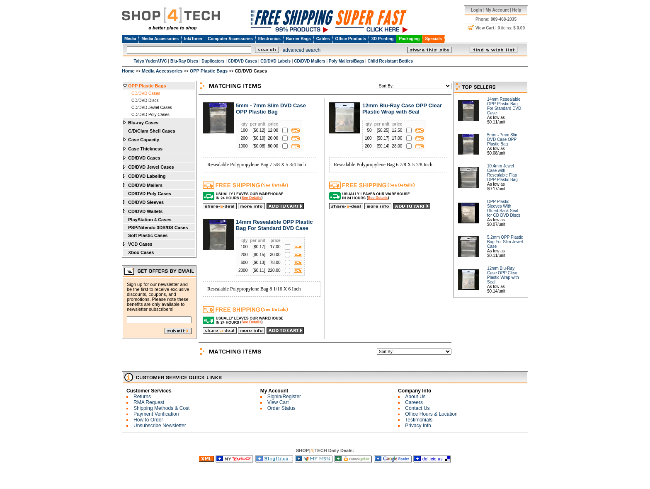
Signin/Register (284, 396)
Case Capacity (143, 139)
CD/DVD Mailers (145, 185)
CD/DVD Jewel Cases (151, 107)
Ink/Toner (193, 38)
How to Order (148, 420)
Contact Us (417, 408)
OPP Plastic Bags (209, 70)
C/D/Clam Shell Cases (151, 130)
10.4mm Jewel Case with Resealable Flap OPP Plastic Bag (502, 173)
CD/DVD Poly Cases (150, 114)
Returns (142, 396)
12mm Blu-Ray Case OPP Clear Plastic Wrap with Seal (402, 108)
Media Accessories (160, 38)
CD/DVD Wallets (145, 211)
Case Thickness (145, 148)
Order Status (281, 408)
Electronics (269, 38)
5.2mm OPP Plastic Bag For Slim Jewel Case (505, 242)
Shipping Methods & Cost (161, 408)
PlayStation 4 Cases (150, 219)
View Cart (278, 402)
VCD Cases (140, 244)
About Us (415, 396)
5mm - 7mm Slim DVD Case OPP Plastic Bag (271, 108)
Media (130, 38)
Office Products (350, 38)
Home (128, 70)
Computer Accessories (230, 38)
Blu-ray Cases (143, 122)
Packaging (409, 38)
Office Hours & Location (431, 414)
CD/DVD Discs (145, 100)
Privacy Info (418, 425)
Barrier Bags (298, 38)
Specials (433, 38)
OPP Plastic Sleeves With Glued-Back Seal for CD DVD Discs (503, 208)
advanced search (301, 50)
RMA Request (148, 402)
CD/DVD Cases (145, 93)
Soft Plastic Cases (147, 235)
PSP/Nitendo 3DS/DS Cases (158, 227)
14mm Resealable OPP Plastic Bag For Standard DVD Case (274, 225)
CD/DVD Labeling (146, 176)
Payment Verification (156, 414)
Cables (323, 38)
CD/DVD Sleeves (146, 202)
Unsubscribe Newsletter (159, 425)
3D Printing (382, 38)
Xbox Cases (141, 252)
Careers (414, 402)
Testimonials (418, 420)
